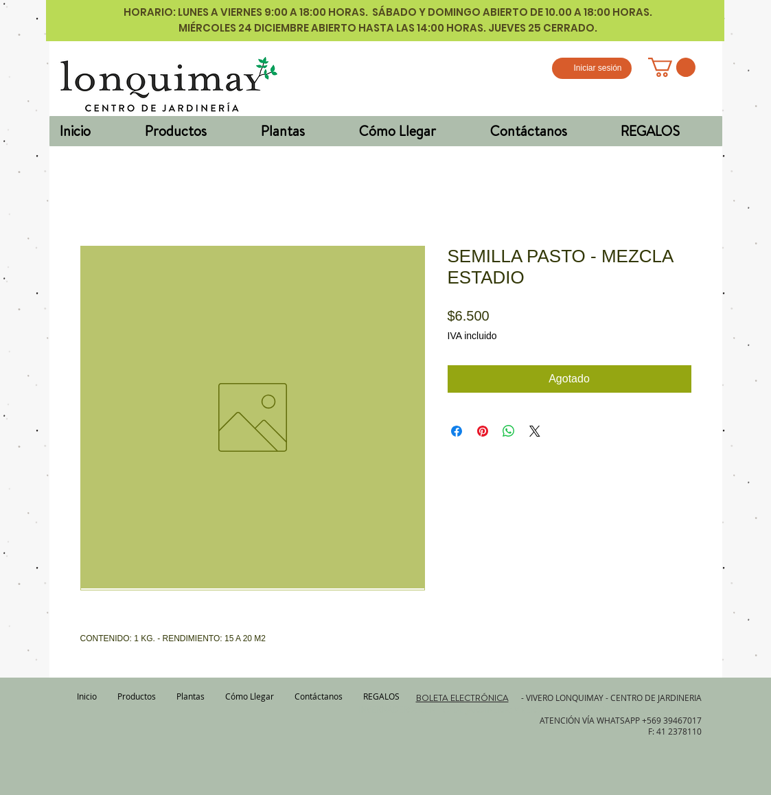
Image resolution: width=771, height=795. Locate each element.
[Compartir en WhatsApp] (508, 431)
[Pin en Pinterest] (482, 431)
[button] (671, 67)
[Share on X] (535, 431)
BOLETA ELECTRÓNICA (462, 697)
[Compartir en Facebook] (456, 431)
